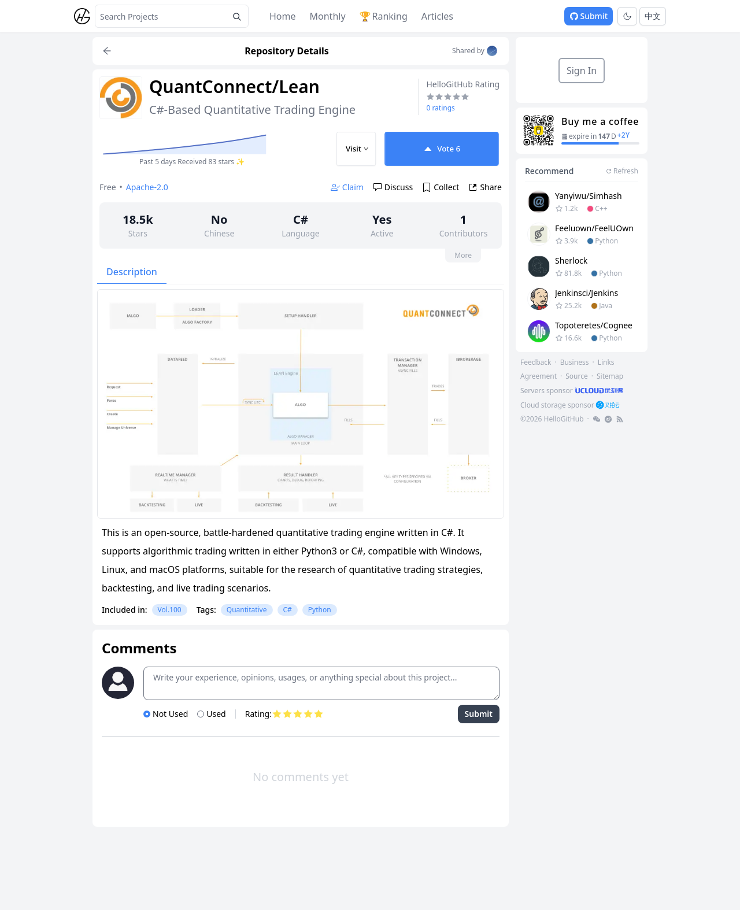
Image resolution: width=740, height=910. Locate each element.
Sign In (582, 70)
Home (282, 16)
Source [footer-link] (576, 376)
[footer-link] (572, 390)
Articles (437, 16)
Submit (588, 15)
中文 (653, 15)
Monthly (328, 16)
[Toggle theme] (627, 16)
